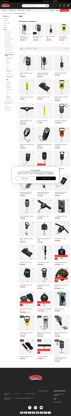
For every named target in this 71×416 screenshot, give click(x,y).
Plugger (8, 68)
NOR (6, 1)
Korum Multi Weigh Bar (42, 356)
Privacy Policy (40, 173)
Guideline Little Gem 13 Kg (26, 262)
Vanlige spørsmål (29, 398)
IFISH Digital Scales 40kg (50, 37)
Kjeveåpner (8, 84)
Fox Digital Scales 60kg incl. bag (26, 309)
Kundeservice (46, 1)
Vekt (7, 79)
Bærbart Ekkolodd (9, 47)
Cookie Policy (50, 173)
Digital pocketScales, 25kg (26, 285)
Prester (7, 91)
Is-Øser (7, 63)
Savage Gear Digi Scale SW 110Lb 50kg (61, 145)
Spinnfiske (9, 18)
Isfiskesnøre (10, 41)
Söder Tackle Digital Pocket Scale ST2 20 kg (61, 358)
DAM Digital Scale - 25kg (43, 216)
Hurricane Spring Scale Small (26, 96)
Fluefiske (9, 20)
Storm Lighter (9, 99)
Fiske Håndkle (9, 89)
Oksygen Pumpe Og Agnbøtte (10, 76)
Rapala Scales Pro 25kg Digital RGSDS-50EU (44, 333)
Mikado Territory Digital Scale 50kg (43, 239)
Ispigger (8, 61)
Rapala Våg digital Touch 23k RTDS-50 (61, 333)
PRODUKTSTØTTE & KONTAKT (8, 399)
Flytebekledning (10, 107)
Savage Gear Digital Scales (61, 120)
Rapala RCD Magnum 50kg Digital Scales (26, 121)
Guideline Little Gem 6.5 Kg (43, 96)
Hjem (3, 13)
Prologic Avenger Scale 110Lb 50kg (61, 285)
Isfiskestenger (10, 36)
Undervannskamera (9, 52)
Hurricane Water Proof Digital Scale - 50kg (63, 37)
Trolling (9, 25)
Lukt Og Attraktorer (8, 87)
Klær (10, 105)
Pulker (7, 65)
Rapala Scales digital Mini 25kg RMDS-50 (44, 145)
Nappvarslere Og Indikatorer (10, 71)
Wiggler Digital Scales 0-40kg (26, 216)
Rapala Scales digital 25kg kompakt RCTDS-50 (61, 193)
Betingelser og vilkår (7, 394)
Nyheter (52, 10)
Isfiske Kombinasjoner (10, 38)
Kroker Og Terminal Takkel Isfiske (10, 103)
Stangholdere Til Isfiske (9, 58)
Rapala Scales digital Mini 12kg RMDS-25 (27, 145)
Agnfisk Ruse (9, 73)
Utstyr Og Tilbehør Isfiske (20, 13)
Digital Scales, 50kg (59, 308)
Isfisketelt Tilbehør (10, 45)
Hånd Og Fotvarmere (8, 97)
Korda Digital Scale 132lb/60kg (44, 308)
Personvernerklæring (30, 393)
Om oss (16, 393)
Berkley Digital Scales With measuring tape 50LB (43, 193)
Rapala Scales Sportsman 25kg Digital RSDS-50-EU (25, 193)
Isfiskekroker (10, 43)
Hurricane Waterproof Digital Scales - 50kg (26, 333)
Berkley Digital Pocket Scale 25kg (38, 37)
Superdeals (64, 10)
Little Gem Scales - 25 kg (25, 356)
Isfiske (12, 13)
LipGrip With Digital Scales (43, 262)
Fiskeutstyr (4, 10)
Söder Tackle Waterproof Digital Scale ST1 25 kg (24, 37)
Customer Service (44, 390)
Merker (57, 10)
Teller (7, 94)
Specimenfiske (9, 23)
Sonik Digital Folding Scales (61, 262)
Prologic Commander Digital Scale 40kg (43, 285)
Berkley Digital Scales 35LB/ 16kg (26, 239)
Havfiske (9, 27)
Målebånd (8, 81)
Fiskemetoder (7, 13)
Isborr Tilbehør (10, 32)
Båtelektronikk (12, 10)
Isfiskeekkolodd (8, 50)
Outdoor (28, 10)
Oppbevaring (10, 110)
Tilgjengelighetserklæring (20, 398)
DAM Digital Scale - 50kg (60, 238)
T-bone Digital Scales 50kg (61, 216)
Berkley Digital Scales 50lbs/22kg (59, 169)
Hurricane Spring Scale (42, 120)
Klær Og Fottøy (21, 10)
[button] (60, 1)
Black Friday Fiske (58, 402)
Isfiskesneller (10, 34)
